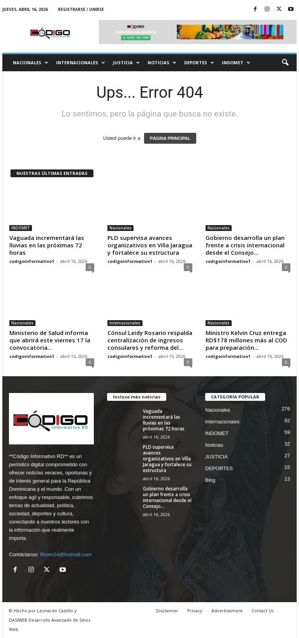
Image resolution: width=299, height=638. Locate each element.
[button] (285, 62)
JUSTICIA (126, 62)
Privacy (194, 610)
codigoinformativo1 (31, 261)
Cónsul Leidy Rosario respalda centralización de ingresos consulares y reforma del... (149, 340)
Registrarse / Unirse (81, 9)
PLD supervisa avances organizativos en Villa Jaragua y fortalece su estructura (149, 245)
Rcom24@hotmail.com (65, 554)
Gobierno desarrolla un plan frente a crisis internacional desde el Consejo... (245, 245)
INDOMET (236, 62)
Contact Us (263, 610)
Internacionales (80, 62)
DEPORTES (199, 62)
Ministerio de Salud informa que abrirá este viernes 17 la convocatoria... (49, 340)
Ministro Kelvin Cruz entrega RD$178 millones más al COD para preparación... (246, 340)
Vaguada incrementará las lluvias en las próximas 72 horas (46, 245)
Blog (210, 480)
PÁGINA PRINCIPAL (170, 138)
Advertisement (227, 610)
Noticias (162, 62)
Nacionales (30, 62)
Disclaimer (167, 610)
